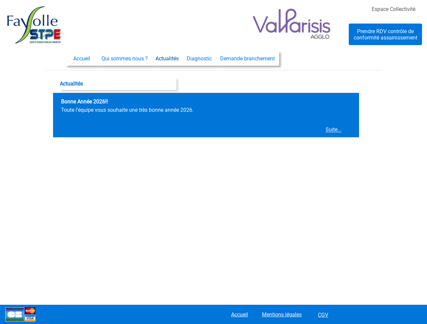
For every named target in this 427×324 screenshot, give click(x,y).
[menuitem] (81, 58)
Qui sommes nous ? (124, 58)
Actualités (167, 58)
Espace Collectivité (393, 9)
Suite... (333, 130)
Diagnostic (199, 58)
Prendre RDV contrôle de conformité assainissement (385, 34)
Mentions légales (282, 314)
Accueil (81, 58)
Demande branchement (247, 58)
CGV (323, 315)
